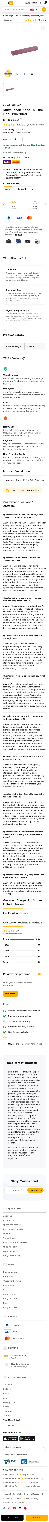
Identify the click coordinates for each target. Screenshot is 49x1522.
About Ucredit (10, 1294)
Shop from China (31, 1482)
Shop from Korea (12, 1482)
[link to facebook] (24, 74)
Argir (5, 1398)
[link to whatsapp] (17, 74)
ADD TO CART (12, 1518)
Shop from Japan (12, 1478)
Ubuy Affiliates (10, 1307)
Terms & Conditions (13, 1499)
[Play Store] (27, 1439)
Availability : (9, 129)
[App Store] (11, 1439)
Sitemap (7, 1233)
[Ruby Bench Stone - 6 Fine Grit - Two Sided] (24, 51)
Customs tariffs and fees (15, 1242)
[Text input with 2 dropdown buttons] (15, 10)
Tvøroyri (7, 1415)
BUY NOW (37, 1518)
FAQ (5, 1289)
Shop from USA (11, 1474)
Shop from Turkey (13, 1486)
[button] (28, 3)
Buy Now (18, 235)
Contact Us (8, 1220)
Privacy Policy (32, 1499)
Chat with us (33, 490)
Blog (5, 1303)
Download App (10, 1272)
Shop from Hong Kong (33, 1478)
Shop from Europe (32, 1486)
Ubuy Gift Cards (11, 1298)
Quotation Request (12, 1224)
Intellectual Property (13, 1229)
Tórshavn (7, 1384)
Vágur (6, 1406)
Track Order (9, 1238)
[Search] (44, 9)
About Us (7, 1216)
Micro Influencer (11, 1251)
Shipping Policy (10, 1247)
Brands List (8, 1276)
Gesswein (8, 20)
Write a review (10, 994)
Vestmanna (8, 1411)
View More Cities (11, 1420)
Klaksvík (7, 1389)
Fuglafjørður (9, 1402)
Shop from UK (28, 1474)
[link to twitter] (32, 74)
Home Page (8, 15)
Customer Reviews (12, 1281)
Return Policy (9, 1285)
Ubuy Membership (11, 1255)
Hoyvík (6, 1393)
